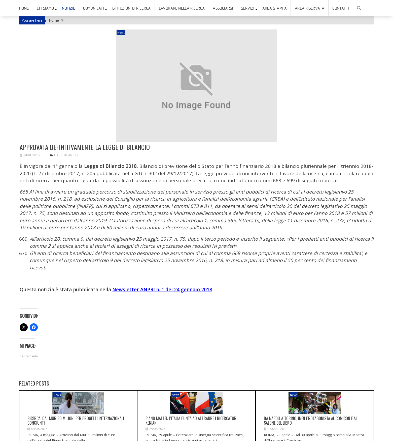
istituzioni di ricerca (131, 8)
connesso (47, 434)
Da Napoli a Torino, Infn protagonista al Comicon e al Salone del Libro (310, 388)
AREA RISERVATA (310, 8)
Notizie (68, 8)
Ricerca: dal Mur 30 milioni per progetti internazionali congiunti (75, 388)
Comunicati (93, 8)
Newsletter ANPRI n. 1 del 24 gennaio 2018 (162, 264)
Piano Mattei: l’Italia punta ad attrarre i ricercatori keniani (191, 388)
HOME (24, 8)
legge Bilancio (66, 129)
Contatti (340, 8)
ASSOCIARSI (223, 8)
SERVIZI (247, 8)
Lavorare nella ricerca (182, 8)
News (139, 32)
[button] (359, 8)
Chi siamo (45, 8)
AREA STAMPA (274, 8)
